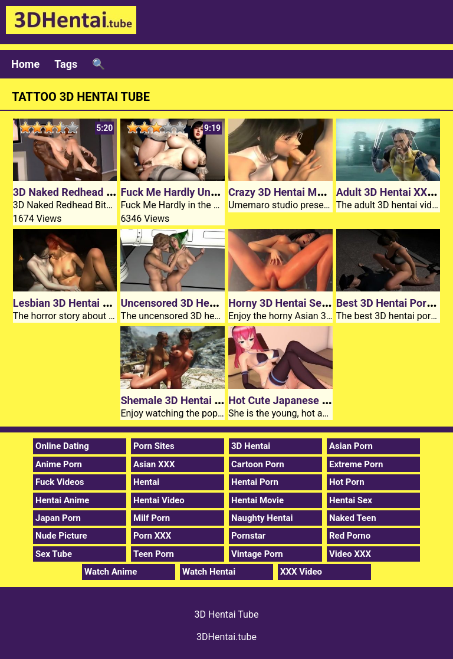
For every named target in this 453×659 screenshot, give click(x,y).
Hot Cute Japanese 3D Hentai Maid (311, 400)
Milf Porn (151, 518)
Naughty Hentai (262, 518)
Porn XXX (152, 535)
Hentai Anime (62, 500)
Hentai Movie (257, 500)
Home (25, 64)
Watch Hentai (208, 571)
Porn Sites (154, 446)
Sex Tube (53, 554)
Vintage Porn (257, 554)
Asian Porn (351, 446)
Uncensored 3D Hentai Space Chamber (212, 303)
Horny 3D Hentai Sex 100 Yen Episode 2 (323, 303)
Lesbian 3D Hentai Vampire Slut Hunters (109, 303)
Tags (65, 64)
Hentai (146, 482)
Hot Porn (347, 482)
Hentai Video (159, 500)
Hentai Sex (350, 500)
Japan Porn (58, 518)
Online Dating (62, 446)
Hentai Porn (254, 482)
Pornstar (248, 535)
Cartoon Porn (257, 464)
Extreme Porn (356, 464)
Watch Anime (110, 571)
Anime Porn (58, 464)
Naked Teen (352, 518)
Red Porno (349, 535)
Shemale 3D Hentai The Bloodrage (202, 400)
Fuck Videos (59, 482)
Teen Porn (153, 554)
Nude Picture (61, 535)
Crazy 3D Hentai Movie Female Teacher (321, 192)
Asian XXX (154, 464)
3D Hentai (250, 446)
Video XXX (350, 554)
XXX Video (301, 571)
